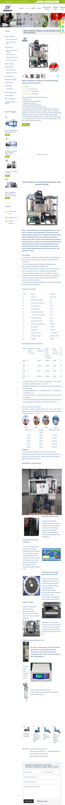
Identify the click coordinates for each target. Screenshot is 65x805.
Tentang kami (62, 8)
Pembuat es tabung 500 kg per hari (39, 749)
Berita (33, 8)
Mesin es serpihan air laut (11, 39)
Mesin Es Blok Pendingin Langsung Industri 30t (11, 131)
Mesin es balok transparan (12, 57)
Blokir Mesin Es (9, 47)
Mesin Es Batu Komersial (11, 72)
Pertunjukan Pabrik (47, 8)
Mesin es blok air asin (11, 54)
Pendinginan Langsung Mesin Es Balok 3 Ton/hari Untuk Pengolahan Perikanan (11, 152)
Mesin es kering (9, 82)
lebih (7, 135)
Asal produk (25, 89)
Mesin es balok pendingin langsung (11, 51)
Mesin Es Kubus (9, 67)
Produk (27, 8)
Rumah (21, 8)
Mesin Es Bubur (9, 95)
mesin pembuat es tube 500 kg (37, 751)
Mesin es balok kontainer (11, 60)
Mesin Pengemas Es (10, 98)
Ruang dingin (8, 85)
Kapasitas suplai (26, 94)
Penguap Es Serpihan (10, 79)
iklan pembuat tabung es (54, 751)
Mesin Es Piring (9, 76)
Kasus (39, 8)
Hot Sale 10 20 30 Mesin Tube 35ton (11, 172)
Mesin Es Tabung (20, 19)
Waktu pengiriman (27, 91)
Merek (24, 86)
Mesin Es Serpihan (10, 36)
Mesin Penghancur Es (10, 92)
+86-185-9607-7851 (24, 2)
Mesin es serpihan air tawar (10, 43)
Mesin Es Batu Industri (11, 69)
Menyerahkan (28, 801)
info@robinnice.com (10, 2)
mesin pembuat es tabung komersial (39, 753)
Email (26, 124)
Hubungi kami (55, 8)
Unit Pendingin (9, 88)
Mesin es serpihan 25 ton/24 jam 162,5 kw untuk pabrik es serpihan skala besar (11, 194)
